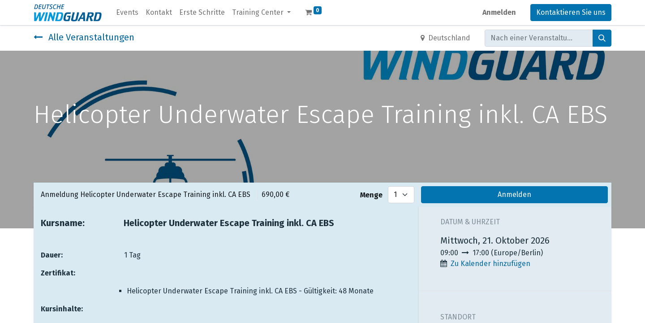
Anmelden (499, 12)
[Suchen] (602, 38)
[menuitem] (127, 13)
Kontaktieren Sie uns (571, 12)
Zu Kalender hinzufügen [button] (490, 263)
